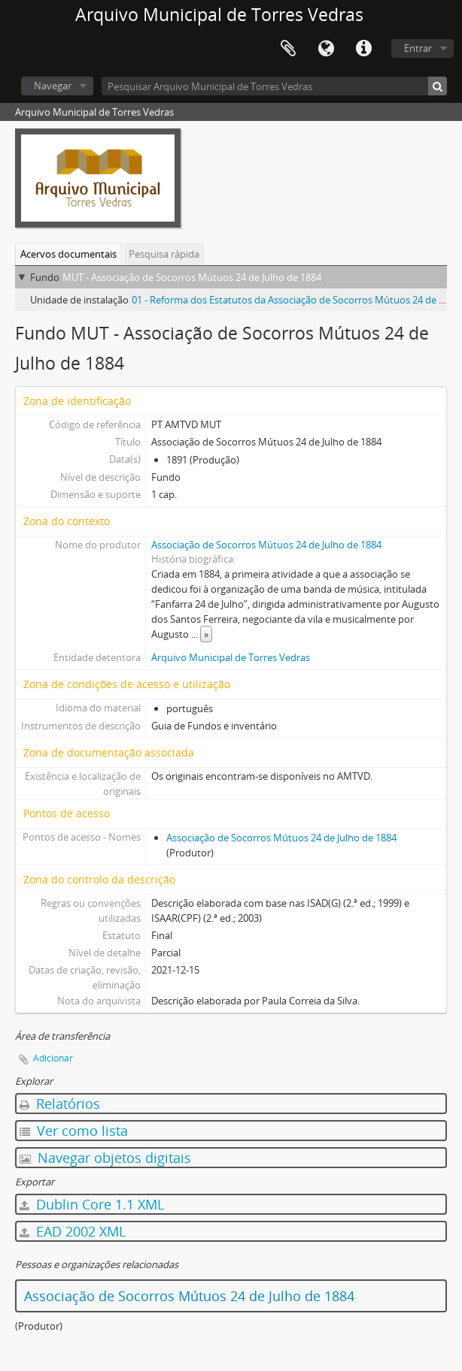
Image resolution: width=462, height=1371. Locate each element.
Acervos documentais (68, 254)
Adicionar (53, 1058)
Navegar (52, 85)
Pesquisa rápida (164, 254)
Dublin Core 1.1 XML (92, 1204)
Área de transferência (288, 49)
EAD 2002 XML (73, 1231)
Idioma (326, 49)
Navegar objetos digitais (105, 1158)
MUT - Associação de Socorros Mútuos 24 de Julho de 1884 (191, 277)
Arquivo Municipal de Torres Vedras (230, 657)
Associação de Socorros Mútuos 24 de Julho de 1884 (266, 544)
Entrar (418, 48)
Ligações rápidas (363, 49)
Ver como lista (74, 1131)
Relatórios (60, 1104)
